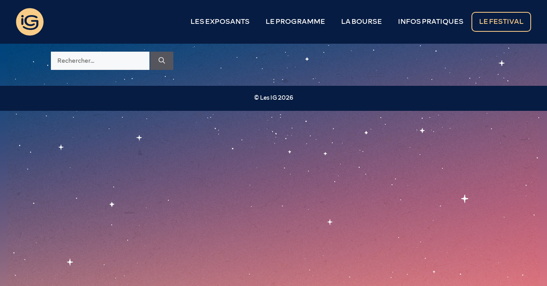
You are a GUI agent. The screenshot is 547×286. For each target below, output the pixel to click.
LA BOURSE (361, 21)
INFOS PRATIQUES (431, 21)
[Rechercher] (161, 61)
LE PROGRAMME (295, 21)
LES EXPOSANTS (220, 21)
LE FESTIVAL (501, 21)
